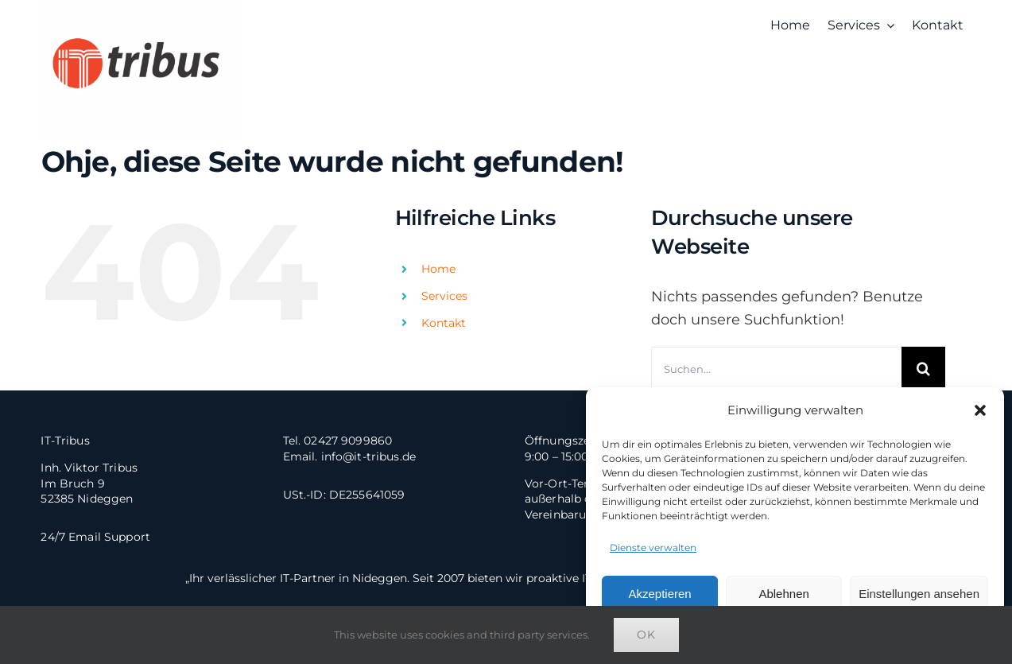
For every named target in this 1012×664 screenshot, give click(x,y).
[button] (980, 410)
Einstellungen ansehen (919, 593)
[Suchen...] (776, 368)
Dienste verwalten (653, 547)
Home (438, 269)
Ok (646, 634)
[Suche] (923, 368)
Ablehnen (783, 593)
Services (444, 296)
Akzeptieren (659, 593)
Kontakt (443, 323)
